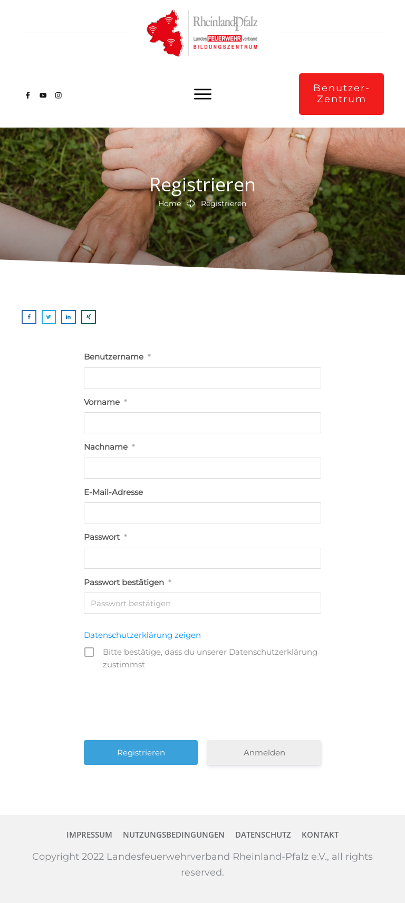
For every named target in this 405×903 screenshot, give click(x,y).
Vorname (105, 402)
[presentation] (203, 703)
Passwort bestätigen (127, 582)
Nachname (109, 447)
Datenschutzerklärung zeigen (142, 635)
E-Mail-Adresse (113, 492)
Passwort (105, 537)
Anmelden (264, 752)
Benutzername (117, 357)
